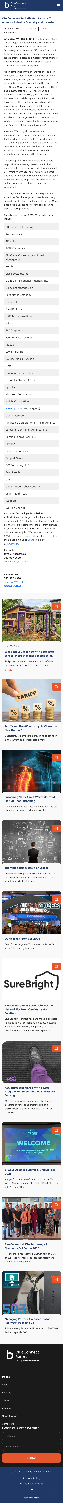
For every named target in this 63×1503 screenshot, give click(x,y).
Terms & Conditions (31, 1483)
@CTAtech (12, 543)
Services (6, 1392)
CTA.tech (32, 539)
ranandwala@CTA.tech (16, 561)
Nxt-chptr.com (14, 408)
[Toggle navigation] (58, 5)
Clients (5, 1400)
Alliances (6, 1408)
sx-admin (31, 28)
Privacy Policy (31, 1478)
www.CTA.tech (12, 585)
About (5, 1384)
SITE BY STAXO (31, 1498)
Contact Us (8, 1423)
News (44, 28)
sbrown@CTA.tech (14, 582)
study (22, 131)
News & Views (9, 1415)
